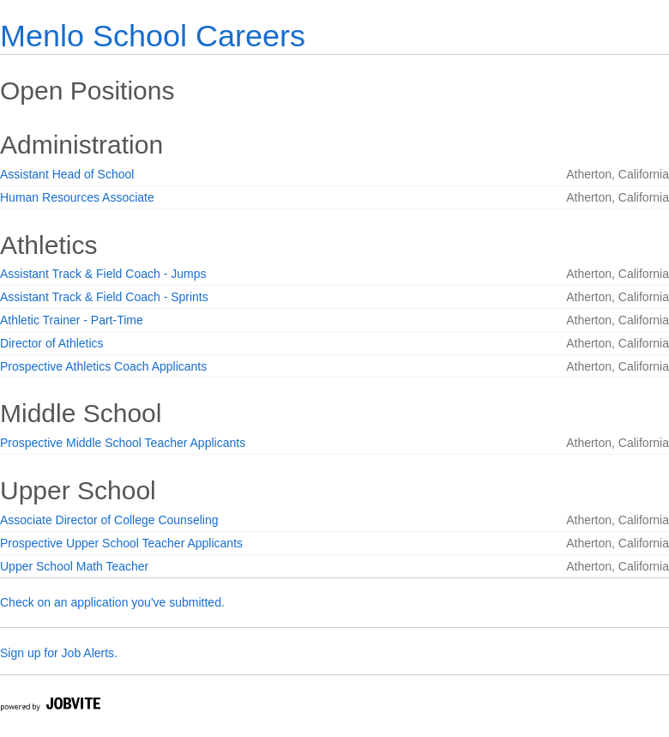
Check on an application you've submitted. (112, 602)
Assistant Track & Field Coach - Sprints (104, 297)
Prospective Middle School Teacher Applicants (122, 443)
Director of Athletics (52, 343)
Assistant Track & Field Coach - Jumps (103, 274)
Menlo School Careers (152, 35)
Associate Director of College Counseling (109, 520)
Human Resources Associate (77, 197)
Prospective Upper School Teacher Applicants (121, 543)
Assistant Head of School (67, 174)
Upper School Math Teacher (74, 566)
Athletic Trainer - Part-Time (71, 320)
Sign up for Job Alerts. (59, 653)
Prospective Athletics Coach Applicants (103, 366)
